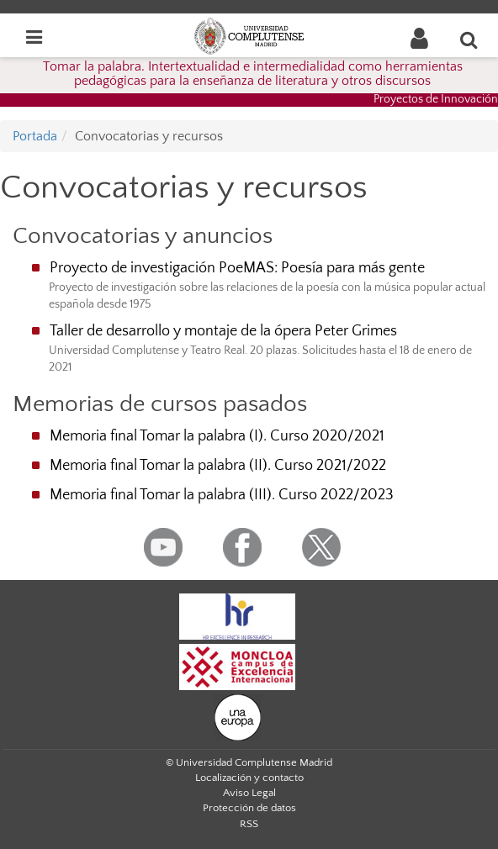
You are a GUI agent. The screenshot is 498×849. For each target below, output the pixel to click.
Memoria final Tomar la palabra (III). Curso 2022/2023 (222, 495)
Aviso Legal (249, 793)
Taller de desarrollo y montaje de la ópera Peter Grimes (223, 331)
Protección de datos (249, 808)
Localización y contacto (249, 777)
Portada (35, 136)
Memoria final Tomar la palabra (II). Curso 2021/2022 (218, 465)
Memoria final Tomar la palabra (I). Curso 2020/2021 (217, 436)
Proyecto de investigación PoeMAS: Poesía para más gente (237, 268)
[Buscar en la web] (469, 39)
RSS (249, 824)
